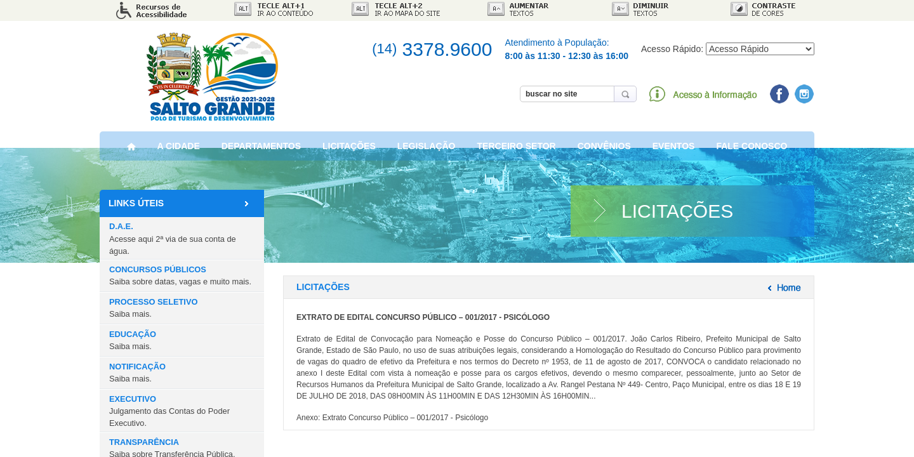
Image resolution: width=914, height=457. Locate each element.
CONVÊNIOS (604, 148)
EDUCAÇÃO (132, 342)
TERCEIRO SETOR (516, 148)
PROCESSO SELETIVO (153, 310)
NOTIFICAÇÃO (137, 374)
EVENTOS (673, 148)
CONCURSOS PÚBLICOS (180, 277)
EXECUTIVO (169, 413)
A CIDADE (178, 148)
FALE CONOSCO (751, 148)
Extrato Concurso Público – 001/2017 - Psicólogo (405, 419)
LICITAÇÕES (349, 148)
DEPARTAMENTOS (261, 148)
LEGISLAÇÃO (426, 148)
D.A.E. (172, 240)
